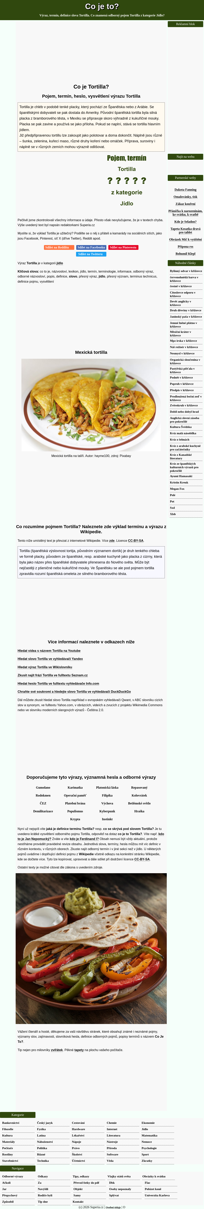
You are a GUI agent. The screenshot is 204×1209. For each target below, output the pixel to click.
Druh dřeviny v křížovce (185, 310)
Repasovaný (139, 787)
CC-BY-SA (135, 540)
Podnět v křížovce (181, 377)
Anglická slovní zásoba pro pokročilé (184, 419)
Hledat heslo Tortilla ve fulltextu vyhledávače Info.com (58, 683)
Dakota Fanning (185, 189)
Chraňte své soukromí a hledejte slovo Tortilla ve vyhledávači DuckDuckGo (74, 691)
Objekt (78, 1189)
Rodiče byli (45, 1195)
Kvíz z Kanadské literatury (181, 456)
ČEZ (43, 803)
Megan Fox (177, 488)
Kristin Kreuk (179, 482)
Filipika (107, 795)
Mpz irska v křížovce (183, 340)
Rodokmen (43, 795)
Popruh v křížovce (182, 383)
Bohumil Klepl (185, 253)
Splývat (114, 1195)
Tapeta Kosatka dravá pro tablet (185, 230)
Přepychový (9, 1195)
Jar (4, 1189)
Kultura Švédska (181, 426)
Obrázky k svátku (153, 1176)
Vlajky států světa (119, 1176)
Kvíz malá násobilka (183, 433)
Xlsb (173, 514)
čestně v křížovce (181, 286)
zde (111, 540)
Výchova (107, 803)
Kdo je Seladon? (185, 221)
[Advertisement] (91, 52)
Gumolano (43, 787)
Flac (147, 1182)
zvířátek (57, 1050)
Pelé (172, 495)
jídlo (59, 263)
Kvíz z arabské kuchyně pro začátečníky (185, 447)
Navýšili (43, 1189)
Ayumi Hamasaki (181, 476)
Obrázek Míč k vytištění (185, 239)
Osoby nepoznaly (120, 1189)
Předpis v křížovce (182, 390)
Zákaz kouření (185, 204)
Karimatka (75, 787)
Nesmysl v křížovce (182, 353)
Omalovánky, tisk (185, 196)
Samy (77, 1195)
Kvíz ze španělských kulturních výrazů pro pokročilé (184, 467)
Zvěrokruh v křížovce (184, 405)
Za (39, 1182)
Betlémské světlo (139, 803)
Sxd (172, 507)
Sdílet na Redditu (59, 247)
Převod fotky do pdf (86, 1182)
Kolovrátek (139, 795)
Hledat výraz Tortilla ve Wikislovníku (45, 667)
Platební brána (75, 803)
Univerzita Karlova (157, 1195)
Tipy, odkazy (81, 1176)
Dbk (112, 1182)
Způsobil (7, 1201)
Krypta (75, 819)
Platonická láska (107, 787)
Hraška (139, 811)
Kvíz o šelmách (179, 439)
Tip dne (43, 1201)
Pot (172, 501)
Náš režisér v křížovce (184, 347)
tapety (79, 1050)
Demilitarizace (43, 811)
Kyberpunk (107, 811)
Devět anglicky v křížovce (180, 303)
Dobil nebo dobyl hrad (184, 411)
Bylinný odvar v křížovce (186, 271)
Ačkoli (6, 1182)
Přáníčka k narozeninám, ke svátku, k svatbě (185, 212)
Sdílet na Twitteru (91, 254)
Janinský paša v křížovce (186, 316)
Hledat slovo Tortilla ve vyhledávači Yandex (50, 659)
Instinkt (107, 819)
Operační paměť (75, 795)
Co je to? (102, 6)
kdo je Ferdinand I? (84, 839)
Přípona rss (185, 246)
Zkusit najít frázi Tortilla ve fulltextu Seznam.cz (53, 675)
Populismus (75, 811)
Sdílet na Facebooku (91, 247)
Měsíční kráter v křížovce (180, 333)
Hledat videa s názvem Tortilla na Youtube (49, 650)
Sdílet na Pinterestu (123, 247)
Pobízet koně (153, 1189)
